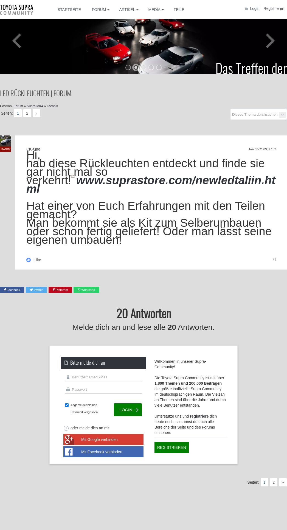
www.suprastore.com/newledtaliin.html (150, 184)
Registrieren (274, 8)
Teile (179, 9)
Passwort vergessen (84, 412)
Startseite (69, 9)
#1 (274, 259)
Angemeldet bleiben (84, 405)
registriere (199, 416)
